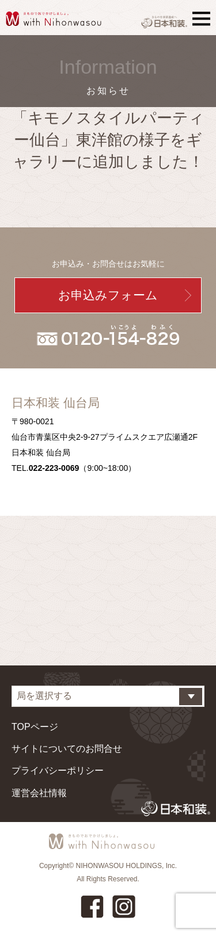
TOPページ (35, 727)
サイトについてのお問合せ (67, 749)
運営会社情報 (39, 793)
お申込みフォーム (108, 295)
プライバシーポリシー (58, 770)
